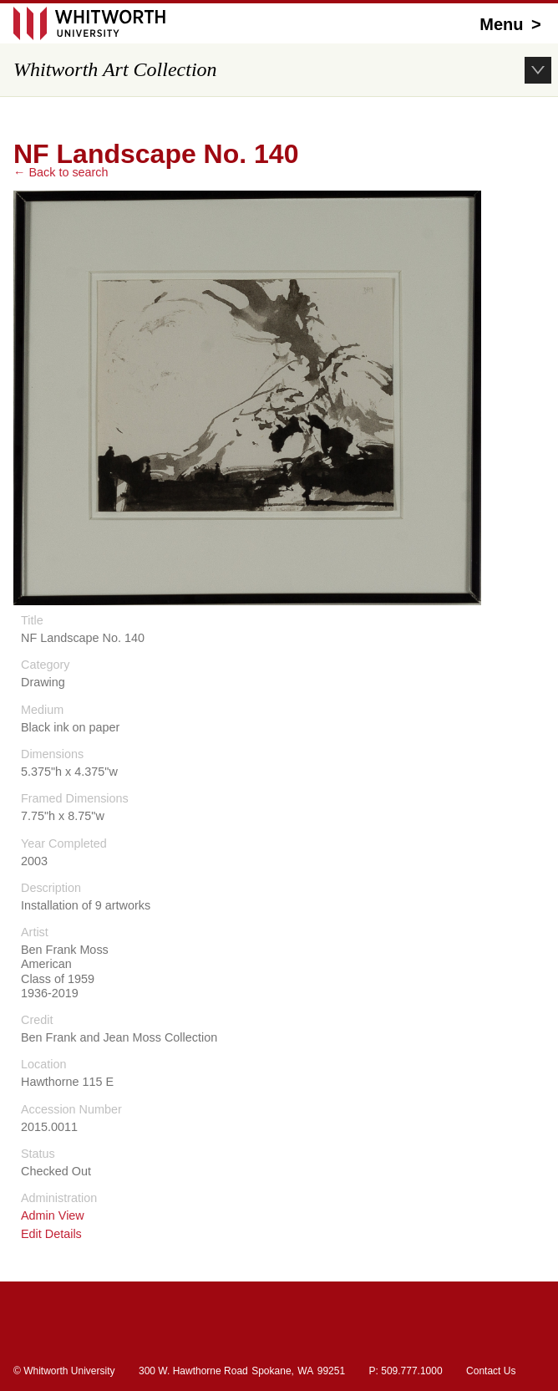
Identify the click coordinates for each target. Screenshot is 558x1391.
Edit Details (51, 1234)
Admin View (52, 1216)
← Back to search (61, 172)
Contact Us (490, 1371)
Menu (512, 24)
